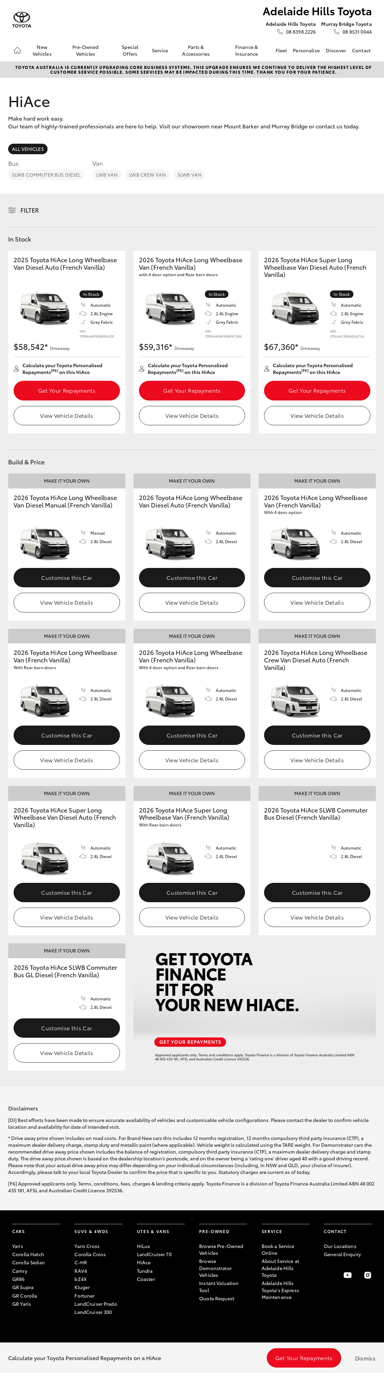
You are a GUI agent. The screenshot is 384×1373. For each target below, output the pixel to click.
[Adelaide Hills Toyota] (21, 20)
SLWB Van (189, 174)
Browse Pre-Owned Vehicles (221, 1249)
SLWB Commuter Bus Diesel (46, 174)
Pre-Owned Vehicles (85, 50)
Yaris (17, 1246)
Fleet (281, 50)
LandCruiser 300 (93, 1311)
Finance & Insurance (246, 50)
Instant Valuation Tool (219, 1286)
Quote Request (216, 1298)
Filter (29, 210)
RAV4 (80, 1270)
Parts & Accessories (196, 50)
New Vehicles (42, 50)
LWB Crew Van (147, 174)
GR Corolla (24, 1295)
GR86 (18, 1279)
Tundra (145, 1270)
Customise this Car (66, 577)
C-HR (80, 1262)
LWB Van (107, 174)
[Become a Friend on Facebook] (328, 1275)
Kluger (82, 1287)
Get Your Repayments (66, 390)
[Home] (17, 50)
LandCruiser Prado (95, 1303)
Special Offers (130, 50)
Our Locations (340, 1246)
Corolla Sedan (28, 1262)
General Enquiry (342, 1254)
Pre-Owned (214, 1231)
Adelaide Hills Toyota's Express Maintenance (280, 1290)
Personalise (306, 50)
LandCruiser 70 (154, 1254)
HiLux (143, 1246)
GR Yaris (21, 1303)
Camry (19, 1270)
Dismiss (365, 1358)
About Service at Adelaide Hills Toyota (280, 1268)
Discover (336, 50)
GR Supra (23, 1287)
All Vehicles (28, 148)
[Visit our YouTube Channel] (348, 1275)
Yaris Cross (87, 1246)
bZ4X (80, 1279)
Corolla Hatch (28, 1254)
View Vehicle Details (66, 415)
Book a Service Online (278, 1249)
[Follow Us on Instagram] (368, 1275)
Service (160, 50)
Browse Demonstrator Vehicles (215, 1268)
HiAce (144, 1262)
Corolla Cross (90, 1254)
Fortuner (84, 1295)
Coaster (146, 1279)
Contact (361, 50)
